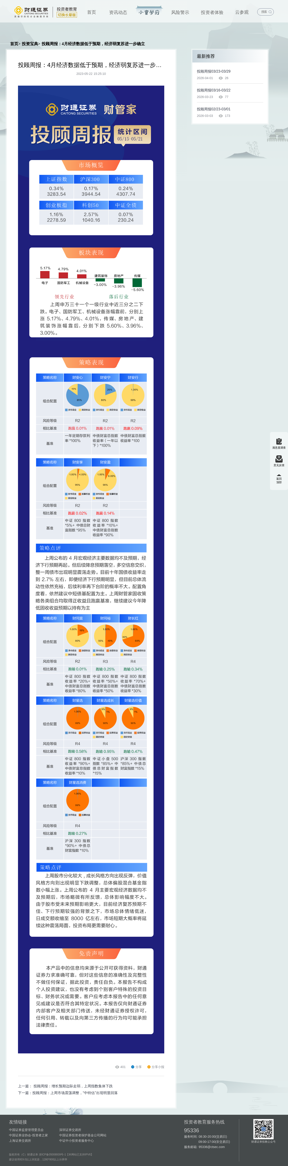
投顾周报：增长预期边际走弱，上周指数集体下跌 (73, 1086)
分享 (136, 1067)
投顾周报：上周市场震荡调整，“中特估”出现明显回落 (75, 1093)
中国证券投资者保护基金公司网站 (82, 1135)
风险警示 (180, 12)
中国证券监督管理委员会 (26, 1130)
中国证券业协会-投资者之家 (28, 1135)
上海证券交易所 (20, 1140)
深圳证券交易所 (70, 1130)
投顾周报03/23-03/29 (213, 71)
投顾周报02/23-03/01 (213, 109)
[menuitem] (92, 11)
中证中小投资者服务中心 (76, 1140)
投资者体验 (212, 12)
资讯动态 (118, 12)
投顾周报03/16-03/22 (213, 90)
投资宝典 (149, 11)
